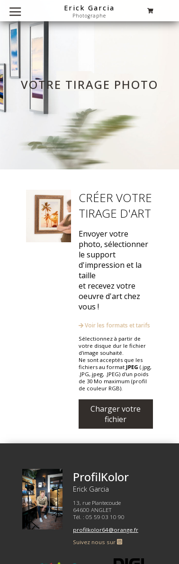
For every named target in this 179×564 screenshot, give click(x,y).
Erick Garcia (89, 7)
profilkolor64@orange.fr (105, 529)
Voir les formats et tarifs (114, 325)
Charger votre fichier (115, 414)
